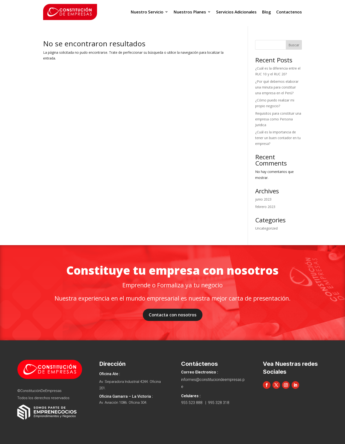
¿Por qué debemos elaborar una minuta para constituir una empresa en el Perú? (277, 87)
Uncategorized (266, 228)
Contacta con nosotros (172, 315)
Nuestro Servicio (147, 12)
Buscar (293, 45)
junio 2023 (263, 199)
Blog (266, 12)
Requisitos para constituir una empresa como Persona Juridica (278, 119)
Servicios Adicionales (236, 12)
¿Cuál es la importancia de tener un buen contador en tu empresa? (278, 138)
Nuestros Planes (189, 12)
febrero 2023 (265, 206)
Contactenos (289, 12)
